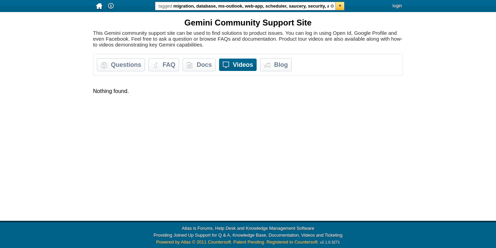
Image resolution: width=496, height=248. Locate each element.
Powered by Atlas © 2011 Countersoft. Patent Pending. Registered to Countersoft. (237, 242)
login (397, 5)
